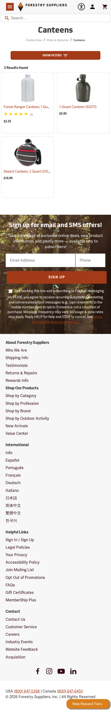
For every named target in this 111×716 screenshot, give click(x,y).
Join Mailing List (20, 569)
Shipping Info (17, 357)
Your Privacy (16, 554)
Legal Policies (18, 547)
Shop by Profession (22, 403)
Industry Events (19, 641)
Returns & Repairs (21, 373)
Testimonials (17, 365)
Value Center (17, 433)
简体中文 (13, 505)
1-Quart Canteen (78, 107)
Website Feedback (22, 649)
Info (9, 452)
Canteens (79, 40)
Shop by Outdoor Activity (27, 418)
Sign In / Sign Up (20, 539)
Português (15, 467)
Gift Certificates (20, 592)
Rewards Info (17, 380)
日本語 (11, 498)
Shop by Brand (18, 410)
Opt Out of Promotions (25, 577)
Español (12, 460)
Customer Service (21, 626)
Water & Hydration (58, 40)
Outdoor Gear (34, 40)
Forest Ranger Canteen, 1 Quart (34, 107)
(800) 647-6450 (70, 691)
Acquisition (15, 657)
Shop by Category (21, 395)
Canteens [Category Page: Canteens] (55, 31)
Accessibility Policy (22, 562)
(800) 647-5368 (27, 691)
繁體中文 (13, 513)
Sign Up (56, 277)
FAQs (10, 585)
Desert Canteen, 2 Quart (28, 171)
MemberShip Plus (21, 600)
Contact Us (15, 619)
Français (13, 475)
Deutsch (13, 482)
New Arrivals (17, 425)
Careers (13, 634)
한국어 (11, 520)
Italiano (12, 490)
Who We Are (16, 350)
